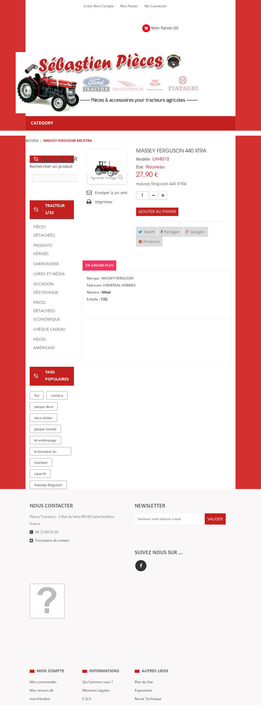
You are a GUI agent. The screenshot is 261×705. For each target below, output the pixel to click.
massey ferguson (48, 485)
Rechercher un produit (51, 166)
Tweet (147, 232)
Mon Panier (129, 6)
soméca (57, 396)
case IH (40, 474)
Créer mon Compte (99, 6)
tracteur (41, 462)
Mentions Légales (96, 626)
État (139, 167)
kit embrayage (45, 440)
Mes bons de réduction (47, 660)
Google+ (196, 232)
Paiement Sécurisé (96, 651)
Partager (170, 232)
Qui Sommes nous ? (97, 618)
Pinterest (149, 241)
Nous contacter (147, 643)
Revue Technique (148, 634)
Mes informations (43, 651)
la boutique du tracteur (45, 452)
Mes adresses (41, 643)
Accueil (32, 141)
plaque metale (45, 429)
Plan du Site (144, 618)
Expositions (143, 626)
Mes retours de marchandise (41, 630)
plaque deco (43, 407)
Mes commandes (43, 618)
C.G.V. (87, 634)
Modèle (143, 159)
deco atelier (43, 418)
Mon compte (50, 607)
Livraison (89, 643)
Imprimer (104, 202)
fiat (36, 396)
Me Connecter (156, 6)
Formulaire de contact (52, 540)
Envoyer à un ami (111, 193)
